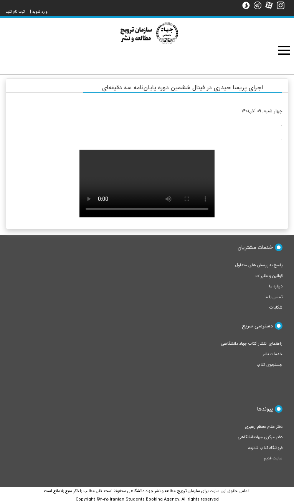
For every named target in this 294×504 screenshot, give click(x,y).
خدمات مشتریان (255, 247)
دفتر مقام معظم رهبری (263, 427)
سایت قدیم (273, 458)
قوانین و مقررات (269, 276)
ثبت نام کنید (15, 12)
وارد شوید (40, 12)
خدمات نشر (272, 354)
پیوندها (265, 409)
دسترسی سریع (257, 326)
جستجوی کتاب (269, 365)
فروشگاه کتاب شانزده (265, 448)
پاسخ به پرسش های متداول (258, 265)
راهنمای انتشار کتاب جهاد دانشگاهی (251, 343)
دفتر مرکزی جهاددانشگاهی (260, 437)
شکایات (275, 307)
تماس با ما (273, 297)
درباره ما (275, 286)
